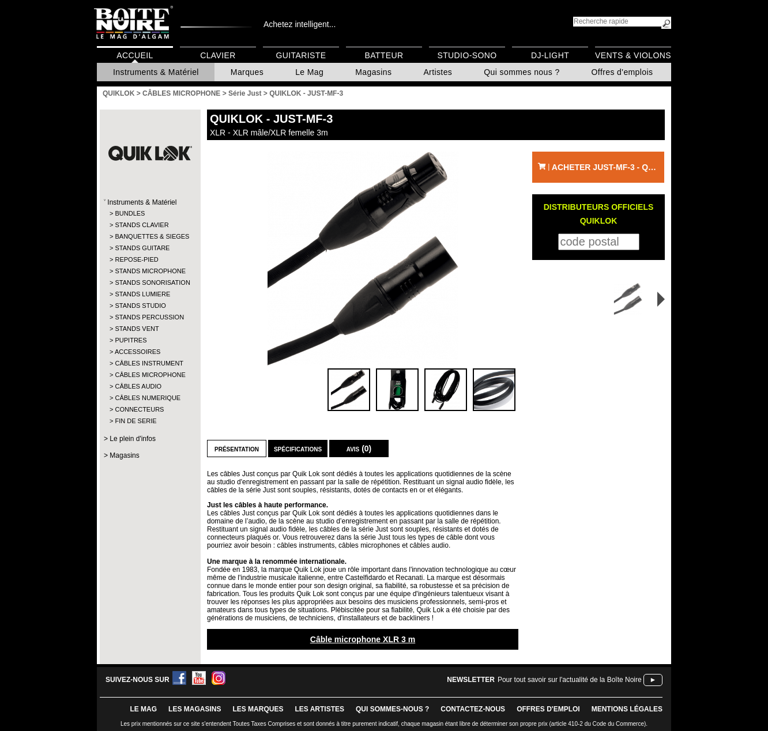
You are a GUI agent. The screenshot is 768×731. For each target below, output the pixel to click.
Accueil (134, 55)
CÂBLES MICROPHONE (150, 374)
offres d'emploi (548, 709)
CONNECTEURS (139, 409)
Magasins (373, 72)
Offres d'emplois (622, 72)
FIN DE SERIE (135, 420)
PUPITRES (130, 340)
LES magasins (194, 709)
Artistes (437, 72)
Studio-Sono (466, 55)
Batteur (383, 55)
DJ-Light (550, 55)
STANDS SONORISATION (150, 282)
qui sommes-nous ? (392, 709)
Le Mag (309, 72)
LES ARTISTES (319, 709)
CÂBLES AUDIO (138, 386)
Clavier (218, 55)
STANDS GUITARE (142, 247)
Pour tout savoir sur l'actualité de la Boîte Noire (570, 680)
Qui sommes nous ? (521, 72)
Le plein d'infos (133, 439)
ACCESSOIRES (137, 351)
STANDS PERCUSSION (149, 317)
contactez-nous (473, 709)
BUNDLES (130, 213)
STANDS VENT (137, 328)
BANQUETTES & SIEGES (150, 236)
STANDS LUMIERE (142, 294)
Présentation (236, 448)
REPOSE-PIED (136, 259)
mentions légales (627, 709)
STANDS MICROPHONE (150, 270)
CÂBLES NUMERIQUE (147, 397)
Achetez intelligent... (299, 24)
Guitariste (301, 55)
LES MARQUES (257, 709)
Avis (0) (359, 448)
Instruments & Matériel (156, 72)
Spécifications (298, 448)
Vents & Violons (633, 55)
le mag (143, 709)
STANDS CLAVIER (141, 224)
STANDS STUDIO (140, 305)
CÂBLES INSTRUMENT (149, 363)
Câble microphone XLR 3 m (362, 639)
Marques (247, 72)
